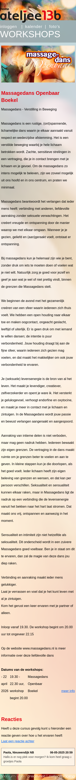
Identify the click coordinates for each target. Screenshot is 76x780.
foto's (54, 26)
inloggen (8, 26)
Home (4, 9)
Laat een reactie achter (17, 741)
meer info (68, 691)
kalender (33, 26)
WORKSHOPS (30, 34)
